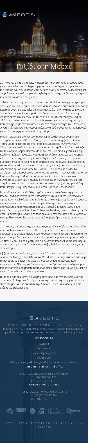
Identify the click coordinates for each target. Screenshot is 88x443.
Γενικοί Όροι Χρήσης (44, 353)
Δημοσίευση (44, 357)
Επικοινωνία (44, 348)
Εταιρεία (44, 343)
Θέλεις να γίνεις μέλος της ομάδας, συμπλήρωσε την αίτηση (44, 362)
